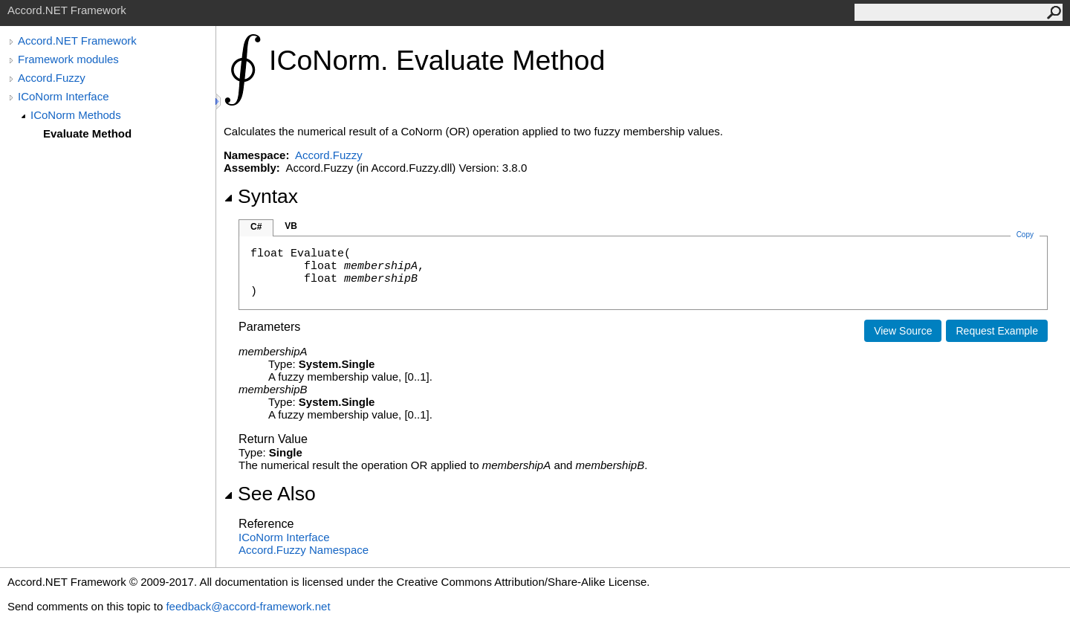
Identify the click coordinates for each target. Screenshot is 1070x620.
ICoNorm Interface (63, 96)
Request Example (997, 331)
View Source (903, 331)
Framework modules (68, 59)
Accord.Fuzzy (51, 77)
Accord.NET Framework (77, 40)
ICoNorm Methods (75, 115)
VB (291, 226)
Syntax (261, 196)
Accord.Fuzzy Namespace (304, 549)
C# (256, 227)
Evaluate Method (87, 133)
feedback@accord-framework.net (248, 606)
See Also (270, 493)
